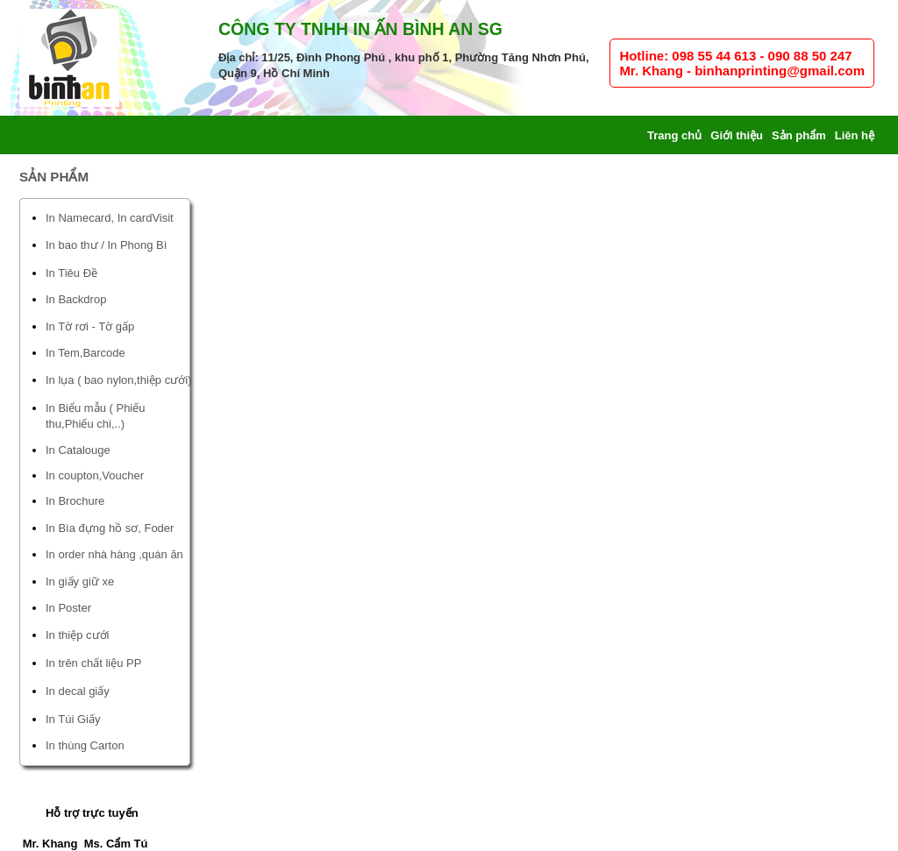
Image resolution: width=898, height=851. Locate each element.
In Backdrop (76, 299)
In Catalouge (78, 450)
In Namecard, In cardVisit (110, 217)
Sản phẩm (799, 135)
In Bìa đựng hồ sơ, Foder (110, 528)
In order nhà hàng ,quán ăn (114, 554)
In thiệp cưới (77, 635)
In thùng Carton (85, 745)
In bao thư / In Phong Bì (106, 245)
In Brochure (75, 500)
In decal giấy (78, 691)
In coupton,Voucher (95, 475)
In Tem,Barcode (85, 352)
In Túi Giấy (73, 719)
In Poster (68, 607)
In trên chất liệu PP (93, 663)
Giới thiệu (736, 135)
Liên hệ (854, 135)
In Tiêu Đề (71, 273)
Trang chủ (674, 135)
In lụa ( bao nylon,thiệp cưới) (118, 379)
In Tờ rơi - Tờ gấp (90, 326)
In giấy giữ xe (80, 581)
